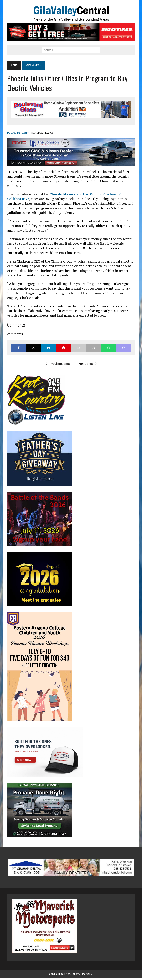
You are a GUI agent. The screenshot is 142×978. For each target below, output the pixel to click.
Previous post (58, 364)
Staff (25, 132)
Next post (87, 364)
